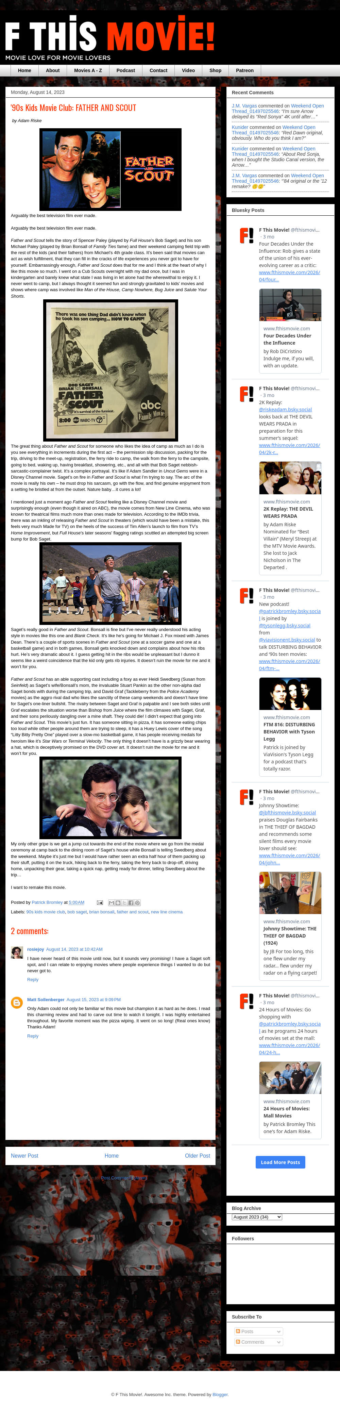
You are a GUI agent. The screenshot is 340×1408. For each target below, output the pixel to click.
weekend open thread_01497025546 (278, 108)
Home (24, 70)
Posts (244, 1331)
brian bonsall (102, 911)
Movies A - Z (88, 70)
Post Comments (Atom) (124, 1177)
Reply (32, 979)
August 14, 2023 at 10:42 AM (74, 949)
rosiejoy (35, 949)
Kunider (240, 127)
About (53, 70)
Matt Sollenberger (46, 999)
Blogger (220, 1394)
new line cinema (167, 911)
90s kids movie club (46, 911)
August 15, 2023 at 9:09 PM (94, 999)
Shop (215, 70)
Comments (250, 1342)
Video (188, 70)
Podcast (126, 70)
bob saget (77, 911)
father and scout (133, 911)
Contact (158, 70)
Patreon (245, 70)
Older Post (197, 1156)
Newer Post (24, 1156)
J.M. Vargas (244, 106)
